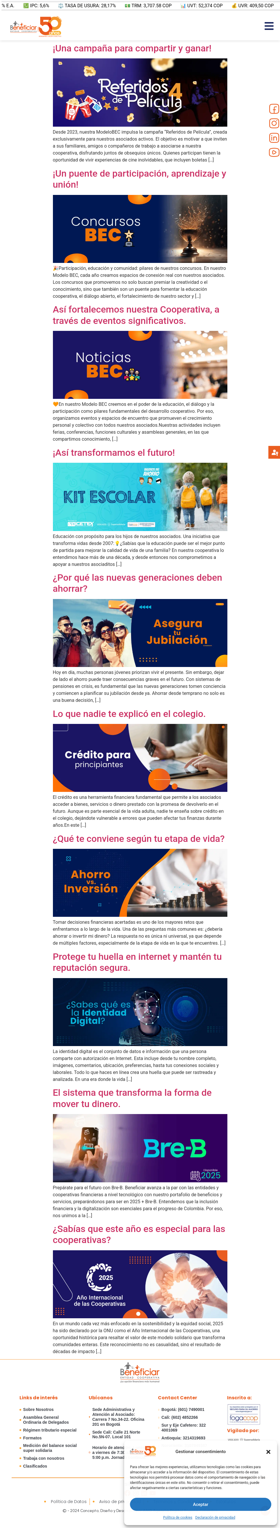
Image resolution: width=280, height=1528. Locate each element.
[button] (268, 1452)
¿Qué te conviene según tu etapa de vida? (139, 838)
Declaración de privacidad (215, 1518)
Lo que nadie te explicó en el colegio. (129, 713)
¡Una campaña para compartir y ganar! (132, 48)
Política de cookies (177, 1518)
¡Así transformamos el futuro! (114, 452)
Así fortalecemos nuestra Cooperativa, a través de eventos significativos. (136, 315)
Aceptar (200, 1504)
